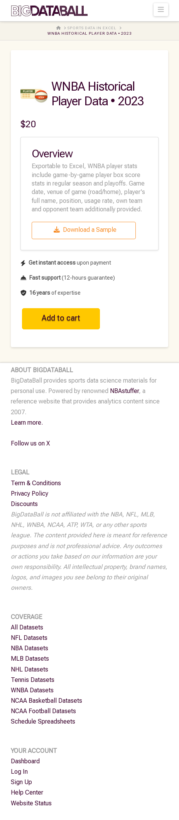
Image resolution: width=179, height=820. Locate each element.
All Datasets (27, 627)
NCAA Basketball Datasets (46, 700)
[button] (161, 9)
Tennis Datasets (32, 679)
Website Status (31, 803)
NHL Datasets (29, 669)
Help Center (27, 792)
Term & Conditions (36, 483)
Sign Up (21, 782)
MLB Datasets (30, 658)
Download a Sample (85, 229)
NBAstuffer (124, 391)
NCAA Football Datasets (43, 711)
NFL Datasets (29, 637)
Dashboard (25, 761)
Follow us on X (30, 443)
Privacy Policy (29, 493)
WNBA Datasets (32, 690)
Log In (19, 771)
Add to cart (61, 317)
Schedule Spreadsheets (43, 721)
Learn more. (27, 422)
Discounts (24, 504)
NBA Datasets (29, 648)
